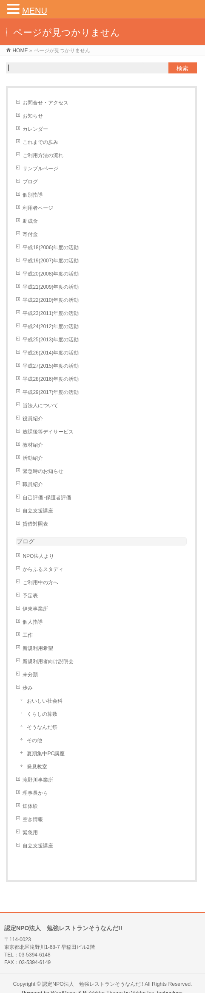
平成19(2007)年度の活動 (51, 261)
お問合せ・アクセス (45, 103)
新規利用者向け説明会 (48, 661)
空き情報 (33, 819)
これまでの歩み (40, 142)
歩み (28, 688)
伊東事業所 (35, 609)
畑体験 (30, 806)
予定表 (30, 596)
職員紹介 (33, 484)
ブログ (30, 182)
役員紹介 (33, 419)
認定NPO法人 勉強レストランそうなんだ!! (92, 984)
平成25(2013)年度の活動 (51, 340)
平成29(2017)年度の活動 (51, 392)
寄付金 (30, 234)
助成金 (30, 221)
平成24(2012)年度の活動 (51, 326)
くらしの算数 (42, 714)
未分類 (30, 675)
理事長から (35, 793)
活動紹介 (33, 458)
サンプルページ (40, 169)
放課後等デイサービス (48, 432)
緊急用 (30, 832)
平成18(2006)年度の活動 (51, 247)
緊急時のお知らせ (43, 471)
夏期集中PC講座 (46, 754)
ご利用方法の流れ (43, 155)
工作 (28, 635)
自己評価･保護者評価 (47, 498)
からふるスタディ (43, 569)
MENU (34, 10)
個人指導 (33, 622)
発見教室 (37, 767)
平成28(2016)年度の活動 (51, 379)
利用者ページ (38, 208)
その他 (34, 740)
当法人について (40, 405)
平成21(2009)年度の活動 (51, 287)
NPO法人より (38, 556)
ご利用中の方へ (40, 582)
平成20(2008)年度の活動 (51, 274)
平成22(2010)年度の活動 (51, 300)
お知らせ (33, 116)
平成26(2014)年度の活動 (51, 353)
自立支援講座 (38, 511)
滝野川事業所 (38, 780)
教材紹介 (33, 445)
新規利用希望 (38, 648)
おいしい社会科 (45, 701)
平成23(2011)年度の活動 (51, 313)
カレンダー (35, 129)
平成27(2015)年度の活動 (51, 366)
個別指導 (33, 195)
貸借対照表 (35, 524)
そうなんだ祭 (42, 727)
